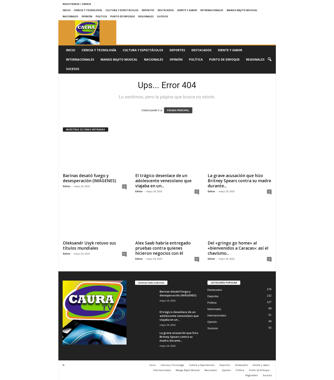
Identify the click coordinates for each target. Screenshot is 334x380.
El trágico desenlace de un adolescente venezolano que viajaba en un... (163, 181)
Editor (66, 186)
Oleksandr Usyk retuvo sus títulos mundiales (89, 245)
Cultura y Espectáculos (121, 10)
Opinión (86, 16)
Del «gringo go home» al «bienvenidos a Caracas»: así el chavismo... (238, 248)
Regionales (146, 16)
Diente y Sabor (187, 10)
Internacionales (211, 10)
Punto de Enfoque (122, 16)
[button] (269, 59)
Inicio (67, 10)
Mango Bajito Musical (242, 10)
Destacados (166, 10)
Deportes (148, 10)
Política (101, 16)
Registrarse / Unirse (77, 4)
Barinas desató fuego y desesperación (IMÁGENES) (89, 178)
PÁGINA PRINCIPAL (178, 110)
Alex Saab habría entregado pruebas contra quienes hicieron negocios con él (163, 248)
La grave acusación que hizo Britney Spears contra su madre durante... (239, 181)
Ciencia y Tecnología (88, 10)
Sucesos (162, 16)
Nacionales (70, 16)
